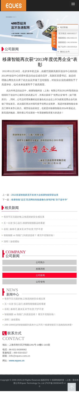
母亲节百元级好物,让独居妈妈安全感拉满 (24, 217)
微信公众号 (65, 52)
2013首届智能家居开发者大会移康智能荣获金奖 (34, 195)
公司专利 (40, 281)
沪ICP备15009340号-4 (55, 383)
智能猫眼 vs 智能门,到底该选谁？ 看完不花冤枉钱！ (29, 235)
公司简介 (40, 262)
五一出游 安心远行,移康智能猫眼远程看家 (24, 223)
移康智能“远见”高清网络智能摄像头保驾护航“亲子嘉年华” (39, 199)
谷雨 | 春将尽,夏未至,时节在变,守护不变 (23, 229)
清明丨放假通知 (11, 241)
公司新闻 (40, 275)
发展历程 (40, 269)
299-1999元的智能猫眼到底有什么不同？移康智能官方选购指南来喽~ (38, 324)
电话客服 (64, 27)
